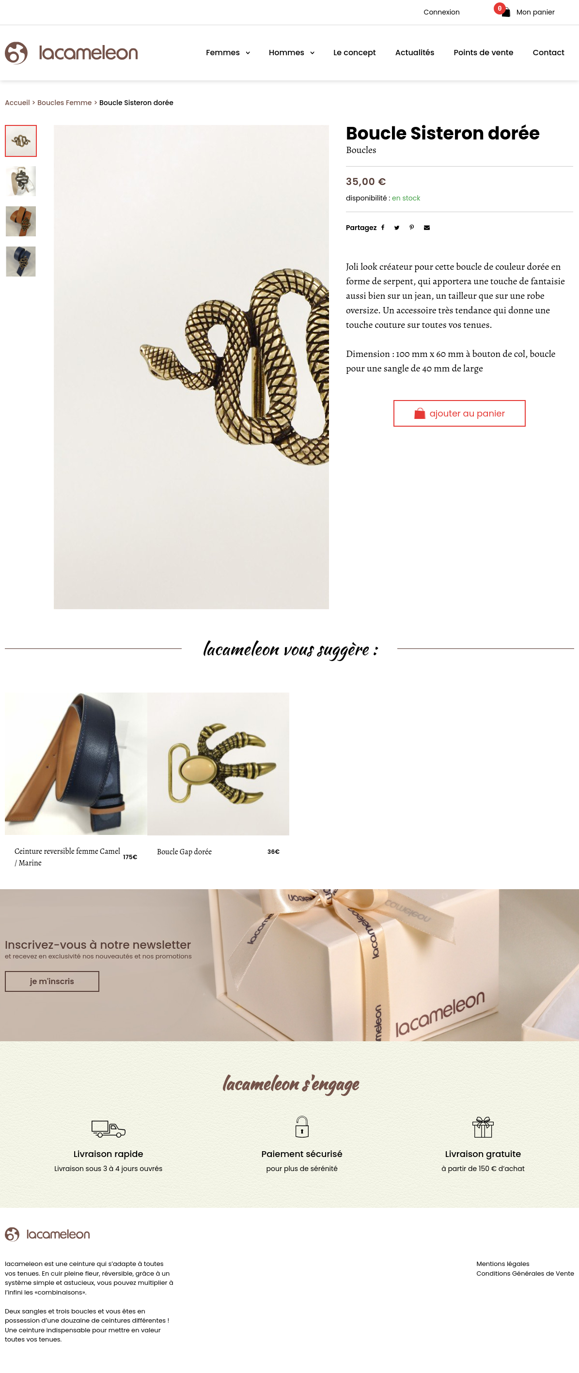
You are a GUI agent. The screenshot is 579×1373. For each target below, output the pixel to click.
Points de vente (484, 52)
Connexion (442, 12)
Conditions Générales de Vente (525, 1273)
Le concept (354, 52)
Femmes (223, 52)
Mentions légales (503, 1263)
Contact (548, 52)
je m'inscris (52, 981)
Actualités (415, 52)
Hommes (286, 52)
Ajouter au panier (459, 413)
